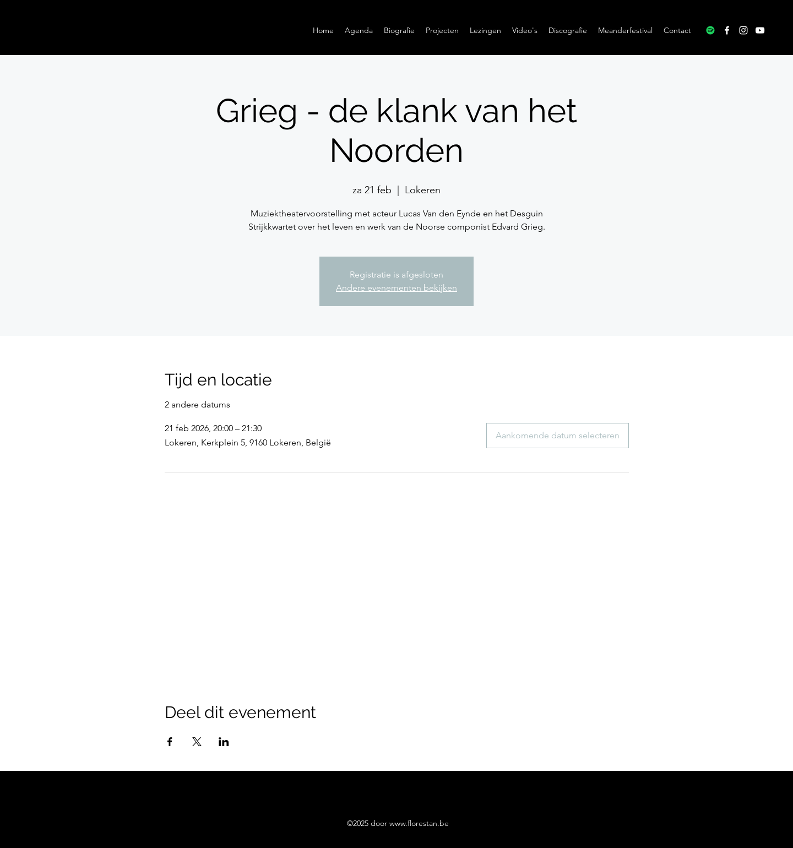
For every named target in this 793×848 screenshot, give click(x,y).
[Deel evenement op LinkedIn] (224, 741)
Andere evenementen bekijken (396, 287)
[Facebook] (726, 30)
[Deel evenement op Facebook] (170, 741)
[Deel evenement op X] (197, 741)
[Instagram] (743, 30)
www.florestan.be (419, 823)
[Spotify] (710, 30)
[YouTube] (759, 30)
